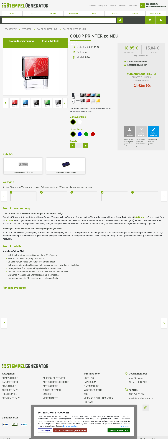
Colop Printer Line (47, 29)
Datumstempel (10, 368)
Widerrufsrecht (93, 376)
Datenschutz (91, 372)
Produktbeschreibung (19, 185)
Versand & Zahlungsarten (98, 6)
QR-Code (115, 13)
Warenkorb (133, 6)
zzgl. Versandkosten (141, 56)
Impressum (125, 426)
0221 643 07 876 (136, 380)
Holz (33, 13)
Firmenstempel (10, 364)
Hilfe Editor (7, 425)
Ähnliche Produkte (75, 185)
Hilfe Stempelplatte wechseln (152, 425)
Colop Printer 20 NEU (74, 29)
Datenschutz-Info (70, 426)
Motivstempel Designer (56, 368)
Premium (53, 13)
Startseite (11, 29)
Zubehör (135, 13)
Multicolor (73, 13)
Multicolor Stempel (54, 364)
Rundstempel (9, 372)
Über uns (89, 364)
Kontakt (113, 6)
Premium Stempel (11, 384)
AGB (86, 380)
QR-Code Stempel (52, 376)
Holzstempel (9, 380)
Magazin (88, 396)
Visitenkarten (155, 13)
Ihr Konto (122, 6)
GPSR (86, 400)
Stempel (12, 13)
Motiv (94, 13)
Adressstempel (10, 376)
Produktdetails (48, 185)
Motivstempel (51, 372)
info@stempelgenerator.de (141, 384)
